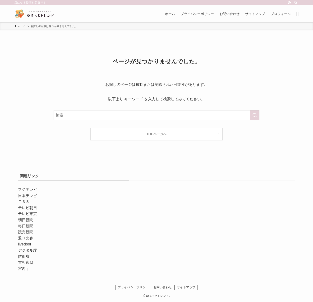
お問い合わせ (162, 287)
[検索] (296, 2)
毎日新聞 (25, 226)
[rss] (289, 2)
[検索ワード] (156, 115)
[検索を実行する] (254, 115)
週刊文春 (25, 238)
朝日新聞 (25, 220)
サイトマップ (186, 287)
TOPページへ (156, 134)
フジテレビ (27, 189)
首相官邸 (25, 262)
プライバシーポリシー (133, 287)
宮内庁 (23, 269)
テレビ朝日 (27, 208)
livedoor (24, 244)
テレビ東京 (27, 214)
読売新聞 (25, 232)
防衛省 (23, 256)
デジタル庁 (27, 250)
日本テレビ (27, 196)
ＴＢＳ (23, 202)
